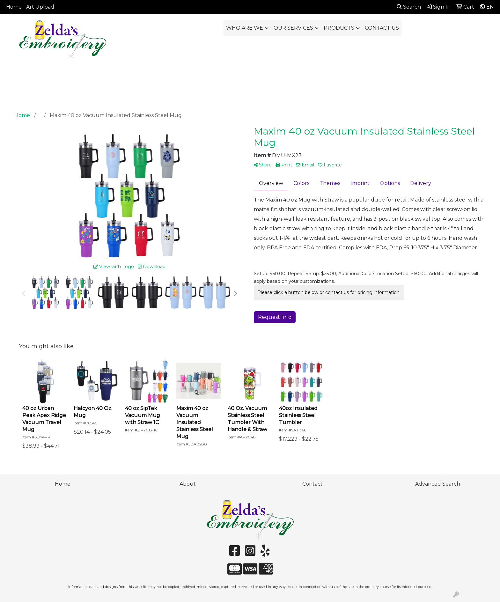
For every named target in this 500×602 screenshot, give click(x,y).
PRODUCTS (339, 28)
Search (409, 7)
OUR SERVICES (293, 28)
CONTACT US (382, 28)
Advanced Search (437, 484)
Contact (312, 484)
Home (14, 7)
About (188, 484)
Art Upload (40, 7)
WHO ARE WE (244, 28)
